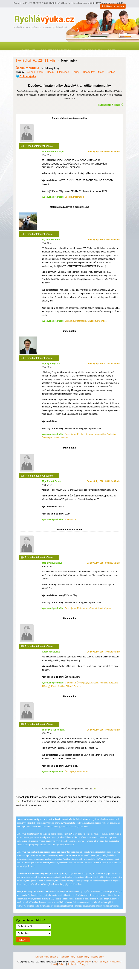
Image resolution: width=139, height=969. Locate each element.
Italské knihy (83, 957)
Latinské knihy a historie (47, 957)
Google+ (84, 964)
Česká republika (27, 68)
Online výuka (27, 76)
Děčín (50, 72)
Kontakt (69, 53)
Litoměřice (63, 72)
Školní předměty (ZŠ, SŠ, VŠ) (35, 60)
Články (87, 53)
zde (94, 788)
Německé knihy (67, 957)
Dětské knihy (97, 957)
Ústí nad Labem (34, 72)
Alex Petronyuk (101, 962)
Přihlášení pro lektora (113, 6)
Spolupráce (72, 964)
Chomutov (89, 72)
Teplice (111, 72)
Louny (76, 72)
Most (101, 72)
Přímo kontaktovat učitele (39, 146)
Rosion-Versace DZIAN (80, 962)
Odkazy (62, 964)
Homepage (27, 50)
